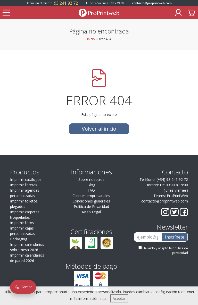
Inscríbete (174, 237)
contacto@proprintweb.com (152, 3)
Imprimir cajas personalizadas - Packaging (23, 233)
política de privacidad (180, 250)
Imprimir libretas (23, 184)
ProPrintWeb (177, 195)
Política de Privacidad (91, 206)
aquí (103, 298)
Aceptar (119, 298)
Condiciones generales (91, 201)
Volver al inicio (99, 128)
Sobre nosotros (91, 179)
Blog (91, 184)
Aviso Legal (91, 211)
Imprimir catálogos (26, 179)
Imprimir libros (22, 222)
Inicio (91, 39)
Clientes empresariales (91, 195)
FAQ (91, 190)
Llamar (23, 287)
